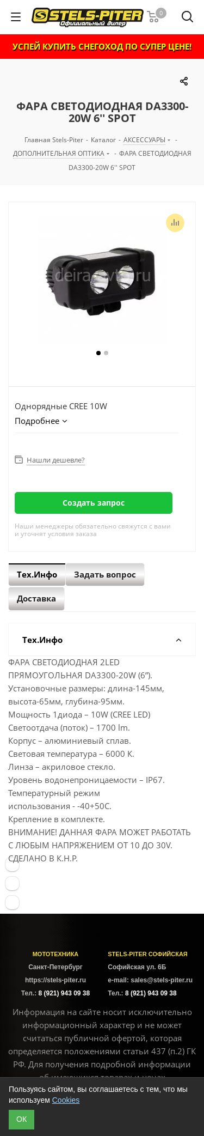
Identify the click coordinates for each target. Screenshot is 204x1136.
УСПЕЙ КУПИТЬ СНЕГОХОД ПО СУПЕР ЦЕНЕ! (102, 46)
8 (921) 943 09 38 (64, 993)
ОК (21, 1119)
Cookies (66, 1100)
